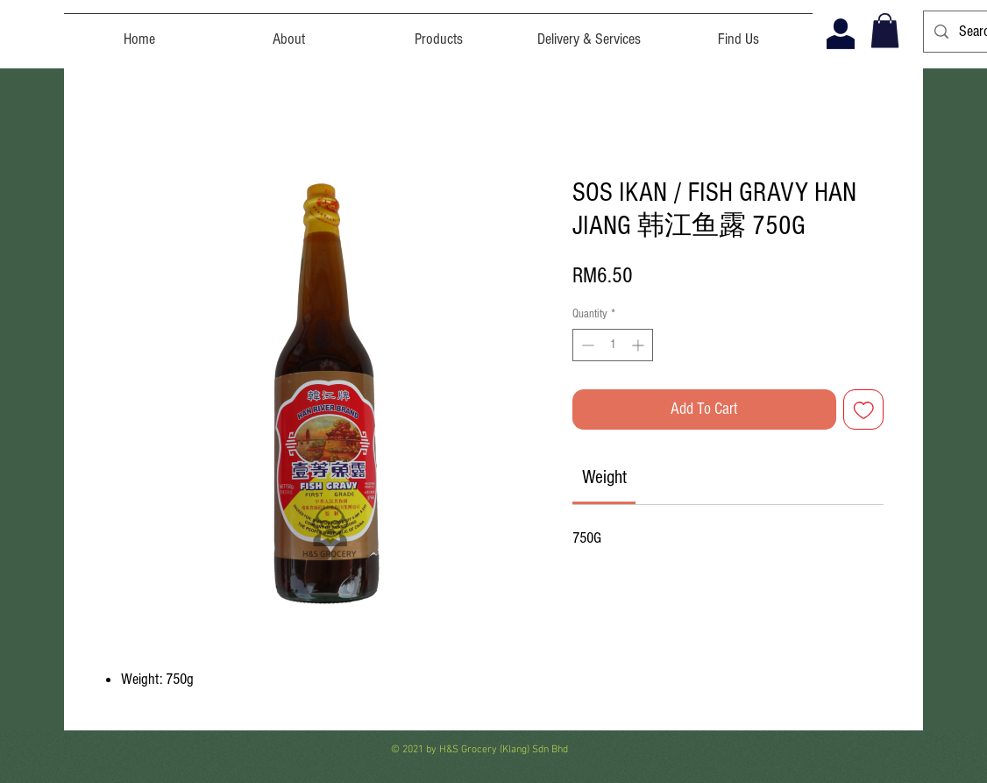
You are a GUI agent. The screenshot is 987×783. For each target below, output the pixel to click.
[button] (884, 30)
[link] (604, 477)
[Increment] (639, 345)
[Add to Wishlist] (863, 410)
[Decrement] (586, 345)
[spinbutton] (612, 345)
